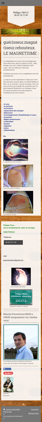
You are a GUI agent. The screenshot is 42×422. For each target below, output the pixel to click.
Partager (7, 369)
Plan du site (7, 412)
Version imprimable (11, 409)
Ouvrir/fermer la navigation (21, 3)
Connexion (35, 409)
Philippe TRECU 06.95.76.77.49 (21, 13)
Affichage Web (33, 413)
